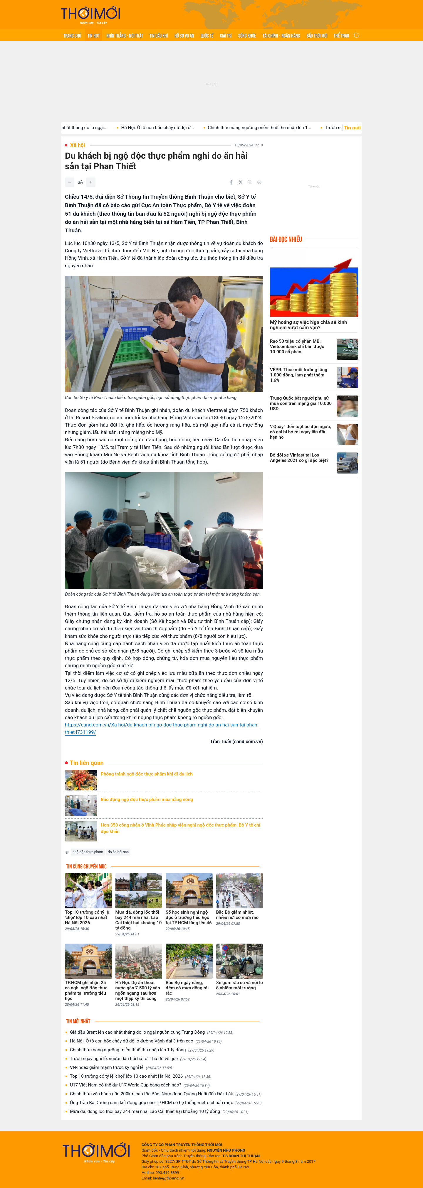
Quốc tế (207, 35)
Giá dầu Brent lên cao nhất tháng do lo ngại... (73, 127)
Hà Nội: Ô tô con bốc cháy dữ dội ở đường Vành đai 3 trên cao (146, 1041)
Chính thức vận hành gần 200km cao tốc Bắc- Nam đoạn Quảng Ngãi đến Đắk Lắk (165, 1094)
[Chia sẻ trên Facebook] (231, 182)
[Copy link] (250, 181)
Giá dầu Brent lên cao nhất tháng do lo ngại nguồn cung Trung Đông (151, 1032)
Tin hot (94, 35)
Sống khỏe (247, 35)
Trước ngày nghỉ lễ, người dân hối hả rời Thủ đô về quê (138, 1059)
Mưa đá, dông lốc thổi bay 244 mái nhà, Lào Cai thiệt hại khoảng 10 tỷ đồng (159, 1111)
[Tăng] (90, 182)
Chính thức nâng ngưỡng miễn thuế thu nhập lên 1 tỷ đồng (142, 1050)
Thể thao (341, 35)
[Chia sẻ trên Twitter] (240, 182)
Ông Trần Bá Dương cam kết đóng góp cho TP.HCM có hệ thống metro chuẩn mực (166, 1103)
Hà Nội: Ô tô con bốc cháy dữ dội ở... (168, 127)
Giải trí (225, 35)
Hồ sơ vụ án (184, 35)
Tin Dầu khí (159, 35)
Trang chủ (72, 35)
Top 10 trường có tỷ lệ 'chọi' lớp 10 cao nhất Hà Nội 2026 (140, 1076)
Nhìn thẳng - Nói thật (124, 35)
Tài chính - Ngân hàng (281, 35)
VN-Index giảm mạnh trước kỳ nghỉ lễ (121, 1067)
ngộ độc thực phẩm (88, 852)
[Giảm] (69, 182)
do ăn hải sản (118, 852)
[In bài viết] (259, 182)
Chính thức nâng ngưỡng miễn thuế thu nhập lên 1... (270, 127)
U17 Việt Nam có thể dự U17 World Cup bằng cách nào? (140, 1085)
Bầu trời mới (317, 35)
